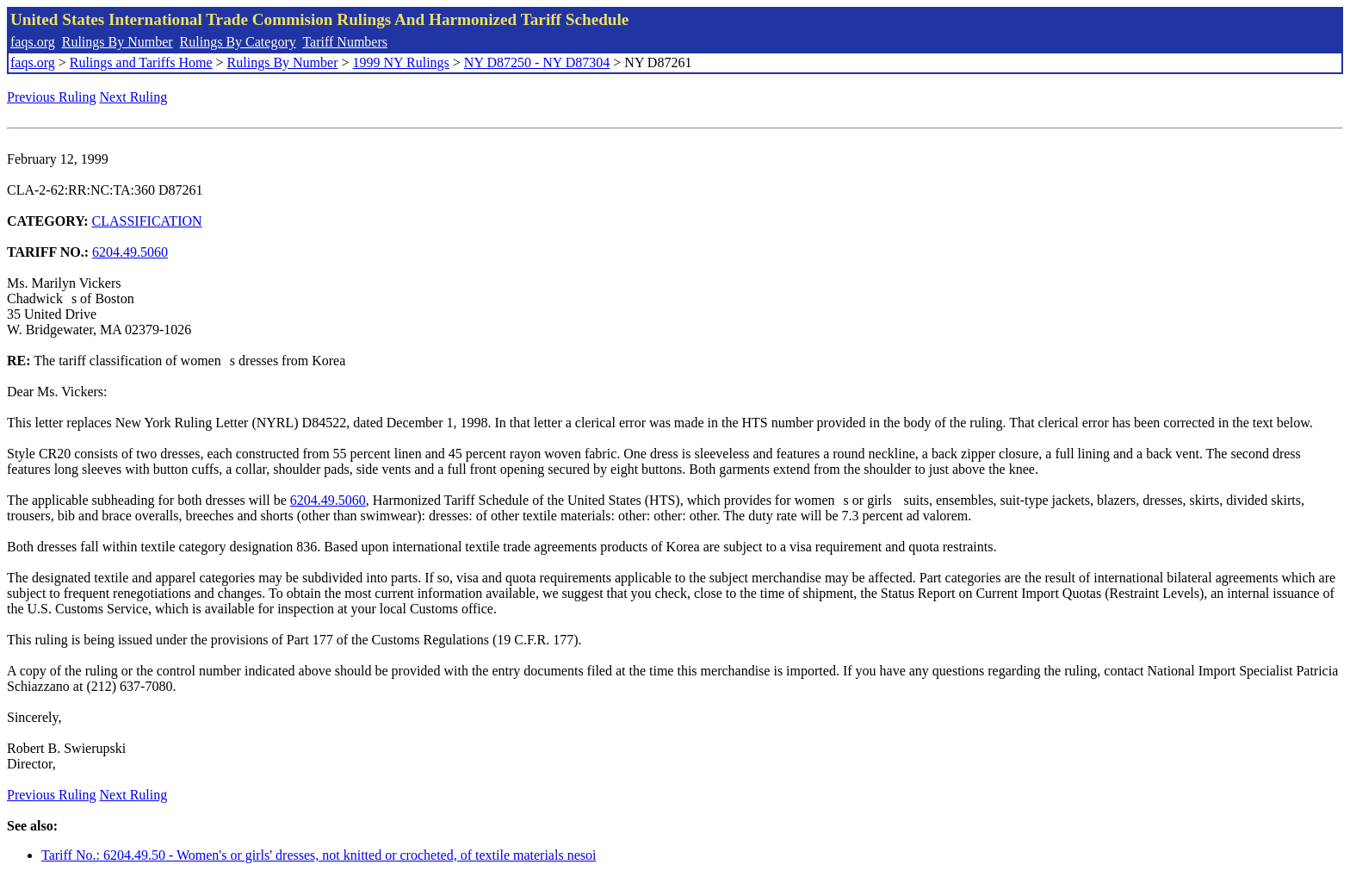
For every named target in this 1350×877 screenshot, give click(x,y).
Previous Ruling (51, 97)
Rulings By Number (117, 41)
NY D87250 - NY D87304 (537, 62)
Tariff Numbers (344, 41)
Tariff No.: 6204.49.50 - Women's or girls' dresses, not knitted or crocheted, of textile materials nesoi (318, 855)
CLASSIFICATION (147, 221)
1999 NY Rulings (401, 62)
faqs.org (32, 41)
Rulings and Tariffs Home (141, 62)
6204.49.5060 (130, 252)
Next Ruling (134, 97)
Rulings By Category (238, 41)
